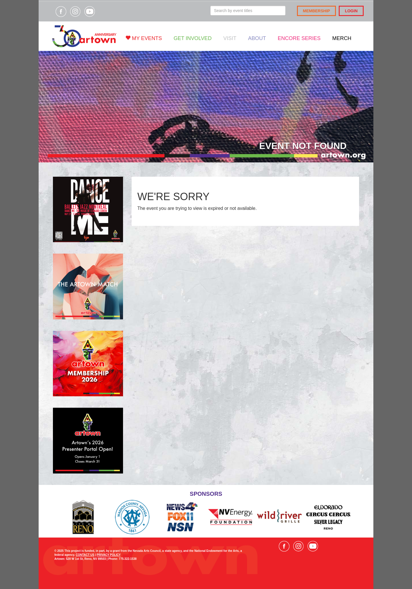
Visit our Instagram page (75, 11)
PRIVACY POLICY (109, 554)
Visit (229, 38)
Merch (341, 38)
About (257, 38)
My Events (143, 38)
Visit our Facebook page (61, 11)
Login (351, 11)
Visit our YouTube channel (89, 11)
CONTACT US (85, 554)
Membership (316, 11)
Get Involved (193, 38)
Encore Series (299, 38)
